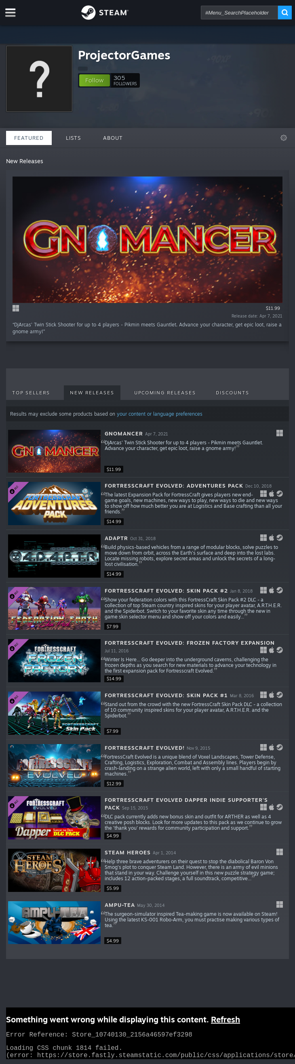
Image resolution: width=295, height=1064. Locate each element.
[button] (94, 80)
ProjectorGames (124, 54)
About (113, 138)
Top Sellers (31, 392)
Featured (29, 138)
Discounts (232, 392)
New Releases (92, 392)
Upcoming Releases (165, 392)
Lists (73, 138)
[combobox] (239, 12)
